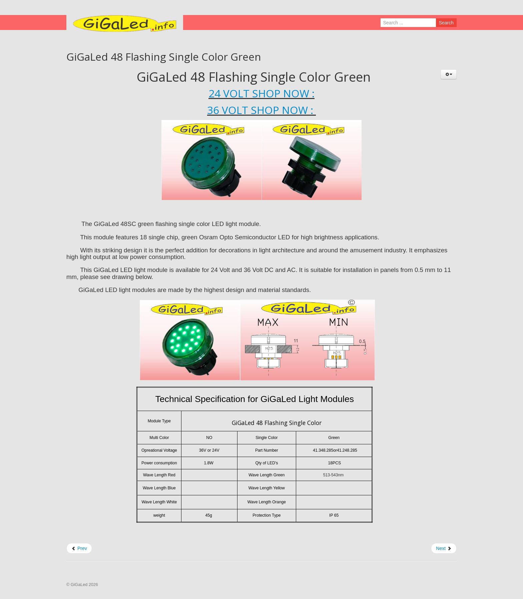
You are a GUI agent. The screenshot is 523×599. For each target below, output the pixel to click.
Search (446, 22)
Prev (79, 548)
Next (444, 548)
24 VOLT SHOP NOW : (261, 93)
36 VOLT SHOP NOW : (261, 110)
